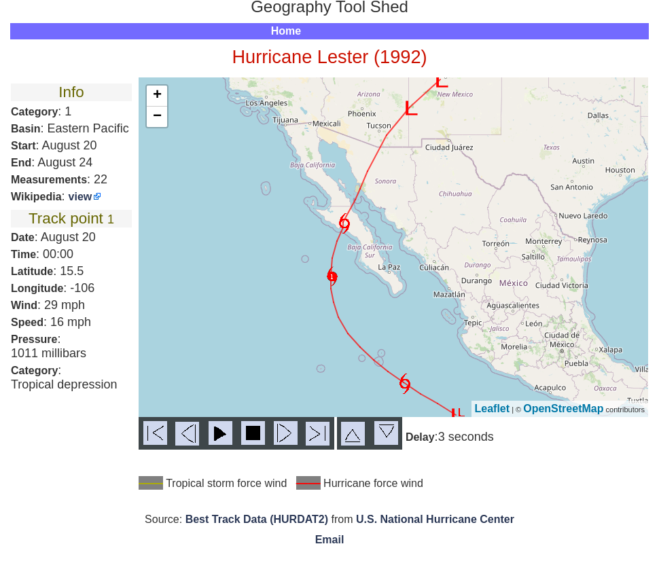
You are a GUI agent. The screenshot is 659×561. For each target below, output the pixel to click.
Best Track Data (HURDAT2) (256, 519)
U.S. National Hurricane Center (435, 519)
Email (329, 539)
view (80, 196)
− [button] (157, 117)
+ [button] (157, 96)
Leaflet (492, 408)
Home (286, 31)
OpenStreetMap (563, 408)
